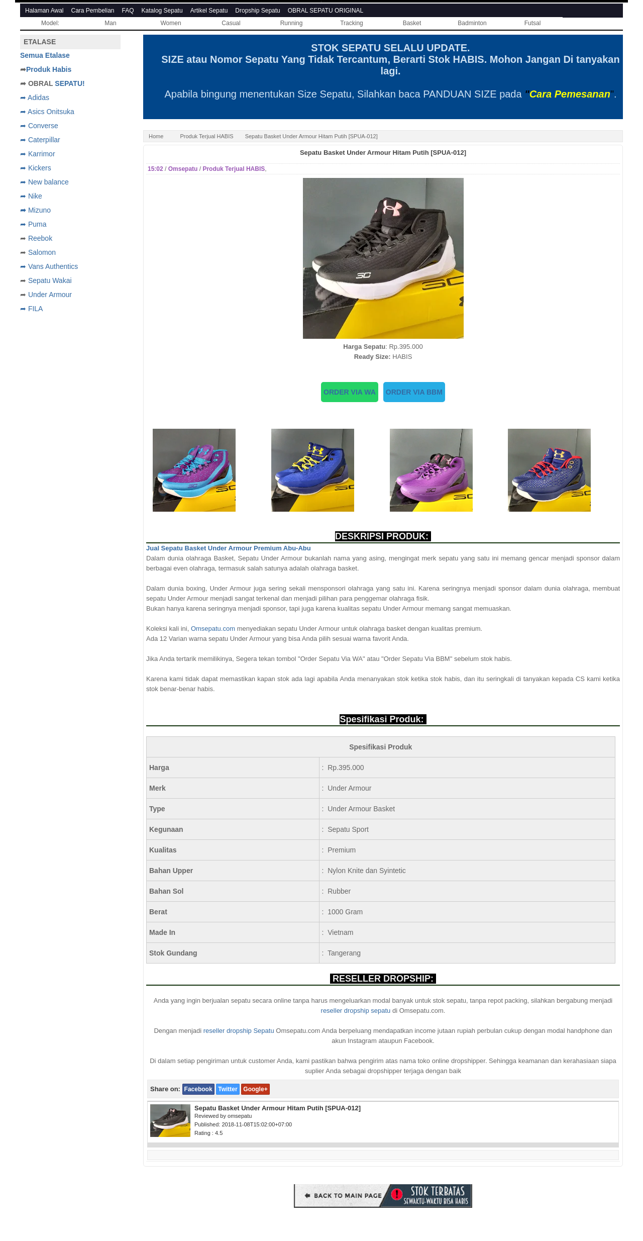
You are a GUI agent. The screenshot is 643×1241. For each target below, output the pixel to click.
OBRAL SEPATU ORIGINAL (325, 10)
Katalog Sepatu (162, 10)
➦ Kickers (35, 168)
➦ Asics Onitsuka (47, 112)
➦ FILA (31, 309)
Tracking (351, 23)
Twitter (227, 1089)
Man (110, 23)
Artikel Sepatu (209, 10)
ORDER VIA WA (350, 392)
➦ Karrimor (37, 154)
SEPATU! (69, 83)
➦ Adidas (34, 97)
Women (170, 23)
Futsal (532, 23)
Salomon (42, 252)
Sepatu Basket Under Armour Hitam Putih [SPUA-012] (383, 152)
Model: (50, 23)
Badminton (472, 23)
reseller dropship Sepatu (238, 1030)
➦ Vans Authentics (49, 266)
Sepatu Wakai (50, 280)
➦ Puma (33, 224)
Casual (231, 23)
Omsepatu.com (213, 628)
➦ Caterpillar (40, 140)
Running (291, 23)
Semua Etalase (45, 55)
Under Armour (50, 295)
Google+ (255, 1089)
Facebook (198, 1089)
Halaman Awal (44, 10)
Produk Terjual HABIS (206, 136)
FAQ (128, 10)
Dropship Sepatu (257, 10)
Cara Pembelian (93, 10)
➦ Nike (31, 196)
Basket (412, 23)
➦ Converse (39, 126)
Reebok (40, 238)
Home (156, 136)
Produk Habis (48, 69)
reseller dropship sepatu (356, 1010)
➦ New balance (44, 182)
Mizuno (39, 210)
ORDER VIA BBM (414, 392)
